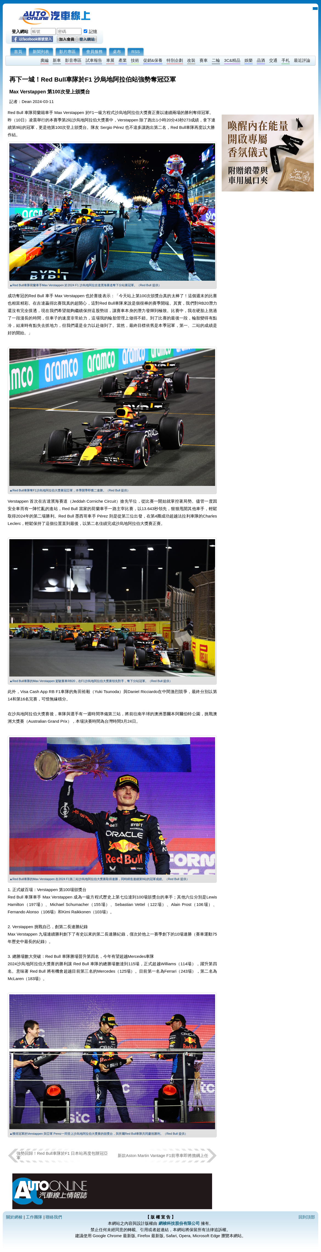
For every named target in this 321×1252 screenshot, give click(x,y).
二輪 (216, 60)
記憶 (93, 31)
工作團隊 (34, 1217)
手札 (285, 60)
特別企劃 (175, 60)
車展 (110, 60)
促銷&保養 (152, 60)
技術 (135, 60)
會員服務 (94, 51)
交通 (273, 60)
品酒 (261, 60)
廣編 (44, 60)
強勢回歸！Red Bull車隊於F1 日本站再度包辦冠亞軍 (62, 1155)
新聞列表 (41, 51)
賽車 (203, 60)
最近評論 (302, 60)
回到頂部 (307, 1217)
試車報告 (94, 60)
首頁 (18, 51)
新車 (57, 60)
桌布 (117, 51)
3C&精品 (232, 60)
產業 (123, 60)
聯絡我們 (54, 1217)
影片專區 (67, 51)
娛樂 (248, 60)
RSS (135, 51)
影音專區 (73, 60)
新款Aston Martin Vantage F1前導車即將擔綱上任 (163, 1155)
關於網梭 (14, 1217)
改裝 (191, 60)
